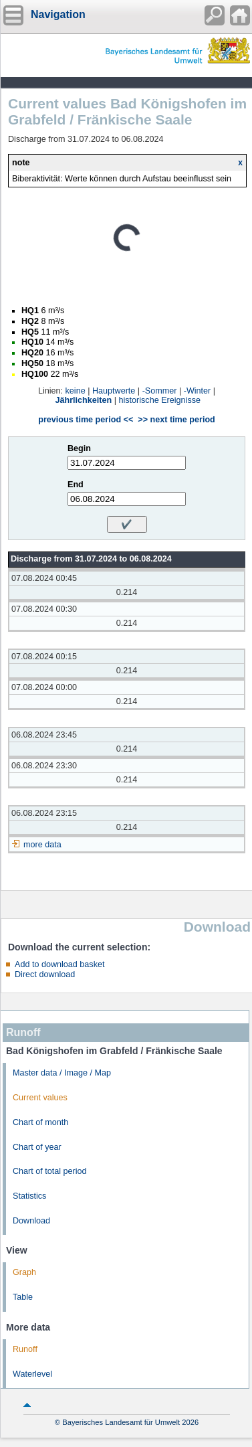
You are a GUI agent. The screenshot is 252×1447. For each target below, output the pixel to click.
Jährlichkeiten (83, 400)
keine (76, 391)
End (76, 484)
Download (31, 1220)
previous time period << (85, 419)
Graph (24, 1272)
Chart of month (40, 1122)
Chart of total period (50, 1171)
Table (23, 1297)
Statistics (29, 1196)
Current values (40, 1097)
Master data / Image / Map (62, 1073)
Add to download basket (59, 964)
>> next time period (176, 419)
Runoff (25, 1349)
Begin (79, 448)
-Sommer (159, 391)
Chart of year (37, 1147)
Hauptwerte (113, 391)
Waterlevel (32, 1374)
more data (42, 844)
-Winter (197, 391)
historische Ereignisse (159, 400)
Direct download (45, 974)
